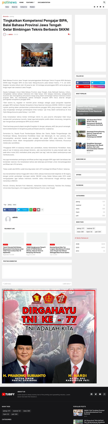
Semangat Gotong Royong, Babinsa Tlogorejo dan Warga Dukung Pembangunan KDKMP (96, 134)
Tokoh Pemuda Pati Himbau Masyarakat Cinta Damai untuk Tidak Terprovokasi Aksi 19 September (13, 249)
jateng (12, 16)
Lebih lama (66, 283)
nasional (90, 205)
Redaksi (32, 7)
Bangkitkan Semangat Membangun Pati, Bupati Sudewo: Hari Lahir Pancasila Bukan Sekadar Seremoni (95, 147)
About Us (14, 7)
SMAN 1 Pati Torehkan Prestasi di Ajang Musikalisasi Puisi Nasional (94, 412)
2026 (90, 244)
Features (29, 2)
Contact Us (23, 7)
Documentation (44, 2)
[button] (104, 2)
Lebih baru (7, 283)
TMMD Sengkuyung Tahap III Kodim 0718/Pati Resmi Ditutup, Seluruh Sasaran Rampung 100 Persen (35, 249)
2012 (90, 251)
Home (21, 2)
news (14, 204)
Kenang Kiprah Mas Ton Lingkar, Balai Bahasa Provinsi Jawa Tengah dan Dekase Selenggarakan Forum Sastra (60, 249)
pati (90, 216)
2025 (90, 247)
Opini (90, 212)
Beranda (5, 16)
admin (15, 217)
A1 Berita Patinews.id (81, 238)
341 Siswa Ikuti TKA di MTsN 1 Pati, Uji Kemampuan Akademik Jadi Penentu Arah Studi (95, 122)
